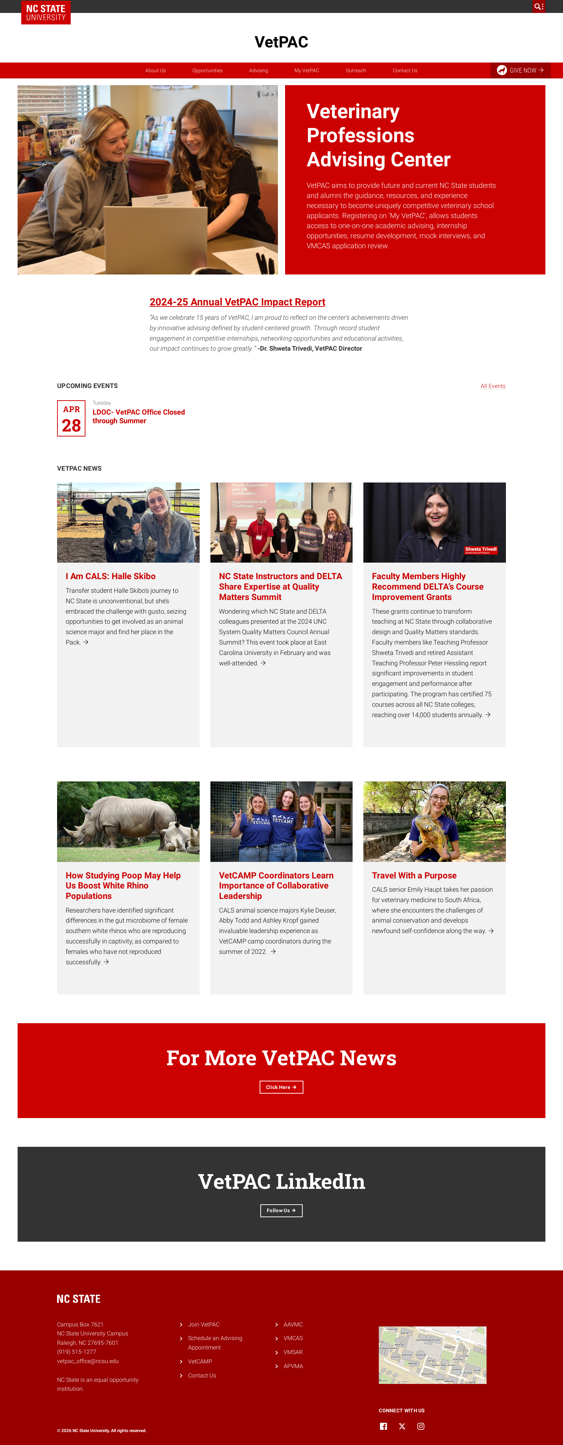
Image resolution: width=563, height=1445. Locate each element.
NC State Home (46, 12)
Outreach (356, 70)
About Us (155, 70)
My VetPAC (306, 70)
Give (521, 70)
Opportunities (207, 70)
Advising (258, 70)
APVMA (293, 1366)
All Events (493, 386)
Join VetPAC (203, 1324)
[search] (538, 6)
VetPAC (281, 42)
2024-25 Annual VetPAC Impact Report (237, 302)
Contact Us (405, 70)
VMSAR (293, 1352)
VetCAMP (200, 1361)
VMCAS (293, 1338)
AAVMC (293, 1324)
